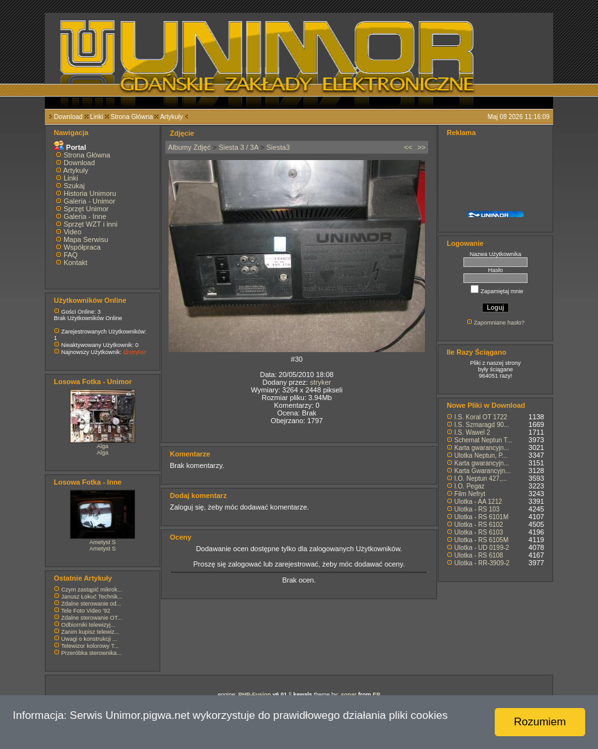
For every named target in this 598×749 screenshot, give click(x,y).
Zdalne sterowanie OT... (92, 618)
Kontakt (75, 262)
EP (376, 694)
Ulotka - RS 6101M (481, 516)
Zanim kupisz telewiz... (91, 632)
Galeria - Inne (84, 216)
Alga (102, 446)
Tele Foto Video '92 (85, 611)
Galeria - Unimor (89, 201)
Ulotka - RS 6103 (478, 532)
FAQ (70, 255)
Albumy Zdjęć (189, 147)
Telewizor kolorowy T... (90, 646)
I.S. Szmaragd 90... (482, 424)
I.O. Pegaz (469, 486)
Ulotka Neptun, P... (481, 455)
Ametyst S (102, 542)
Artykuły (171, 116)
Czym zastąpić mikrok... (92, 589)
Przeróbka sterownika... (92, 653)
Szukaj (74, 185)
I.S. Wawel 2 (472, 432)
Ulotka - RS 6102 (478, 524)
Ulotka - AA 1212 (478, 501)
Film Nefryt (469, 493)
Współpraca (82, 247)
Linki (96, 116)
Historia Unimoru (89, 193)
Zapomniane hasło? (499, 322)
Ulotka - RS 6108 (478, 555)
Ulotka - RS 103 (477, 509)
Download (68, 116)
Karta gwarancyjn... (482, 447)
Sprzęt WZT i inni (90, 224)
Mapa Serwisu (85, 239)
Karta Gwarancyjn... (482, 470)
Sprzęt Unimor (85, 209)
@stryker (134, 352)
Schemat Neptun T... (483, 440)
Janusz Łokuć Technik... (92, 596)
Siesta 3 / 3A (238, 147)
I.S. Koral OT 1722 (481, 417)
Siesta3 (278, 147)
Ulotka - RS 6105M (481, 540)
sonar (349, 694)
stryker (320, 382)
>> (421, 147)
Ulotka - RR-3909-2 (482, 563)
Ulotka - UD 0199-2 (482, 547)
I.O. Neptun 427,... (480, 478)
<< (408, 147)
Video (72, 232)
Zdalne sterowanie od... (92, 603)
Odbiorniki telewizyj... (89, 625)
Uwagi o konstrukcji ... (90, 639)
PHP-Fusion (254, 694)
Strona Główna (132, 116)
